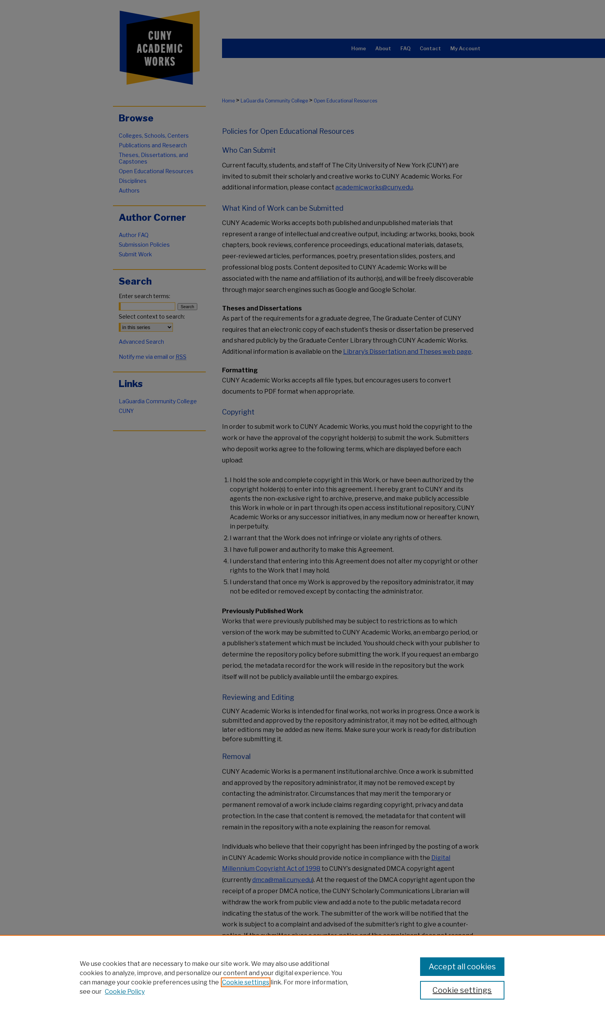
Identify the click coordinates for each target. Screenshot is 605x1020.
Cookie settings (245, 982)
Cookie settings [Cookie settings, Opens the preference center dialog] (462, 990)
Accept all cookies (462, 966)
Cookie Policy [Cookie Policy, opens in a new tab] (125, 991)
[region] (302, 977)
